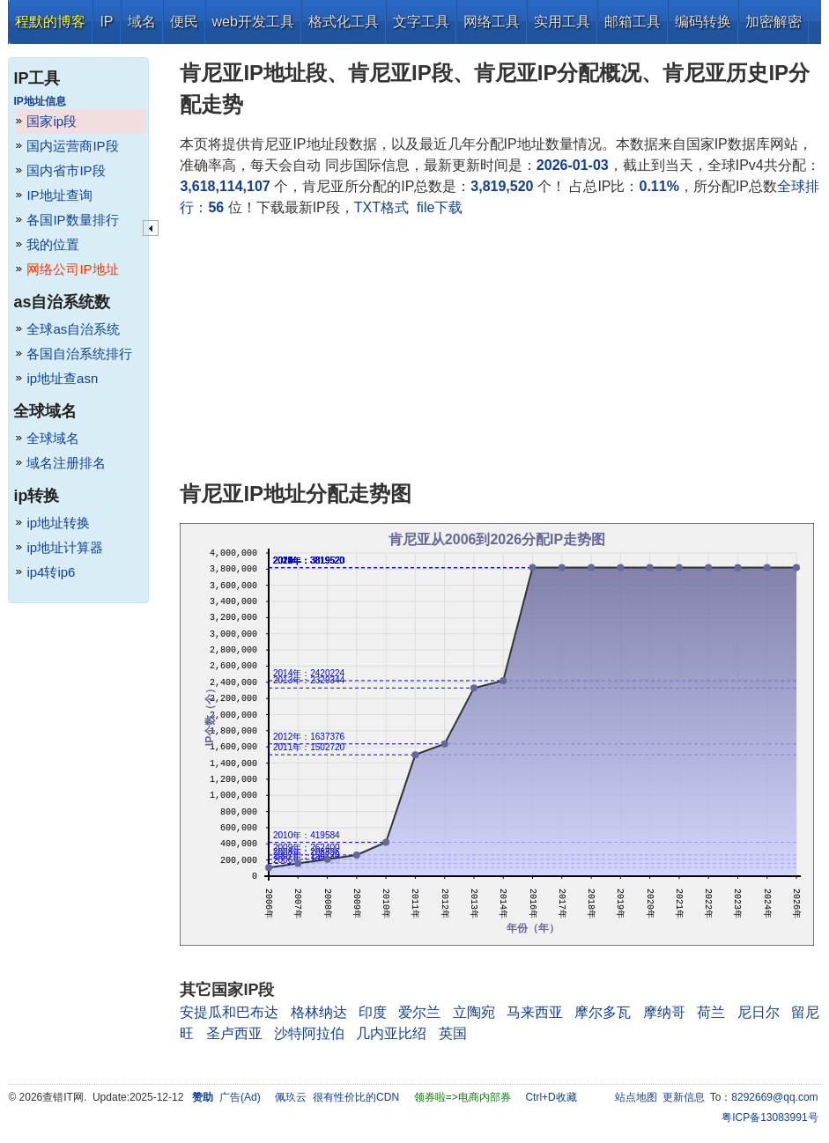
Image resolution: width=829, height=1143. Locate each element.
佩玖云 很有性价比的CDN (337, 1097)
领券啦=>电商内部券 (462, 1097)
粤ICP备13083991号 (770, 1117)
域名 (142, 21)
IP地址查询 (59, 195)
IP (106, 21)
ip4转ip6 (50, 571)
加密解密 (773, 21)
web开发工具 (253, 21)
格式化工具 (343, 21)
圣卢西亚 (234, 1033)
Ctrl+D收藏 (550, 1097)
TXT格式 (381, 207)
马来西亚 (535, 1012)
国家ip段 (51, 121)
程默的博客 (50, 21)
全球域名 (52, 438)
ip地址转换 (58, 522)
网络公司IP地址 (72, 269)
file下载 (440, 207)
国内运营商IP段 (72, 145)
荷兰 (711, 1012)
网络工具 (491, 21)
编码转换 (703, 21)
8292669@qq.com (774, 1097)
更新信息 (683, 1097)
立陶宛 (474, 1012)
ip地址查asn (62, 378)
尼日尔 (758, 1012)
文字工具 (421, 21)
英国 (453, 1033)
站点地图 (636, 1097)
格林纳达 (319, 1012)
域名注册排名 (66, 462)
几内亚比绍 (391, 1033)
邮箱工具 (632, 21)
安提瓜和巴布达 (229, 1012)
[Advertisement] (500, 350)
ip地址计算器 (64, 547)
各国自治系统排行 (79, 353)
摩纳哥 (664, 1012)
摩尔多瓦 (602, 1012)
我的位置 (52, 244)
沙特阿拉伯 (309, 1033)
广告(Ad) (240, 1097)
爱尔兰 (419, 1012)
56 (216, 207)
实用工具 (562, 21)
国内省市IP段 (65, 170)
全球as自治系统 (73, 328)
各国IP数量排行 (72, 219)
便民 (184, 21)
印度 (373, 1012)
